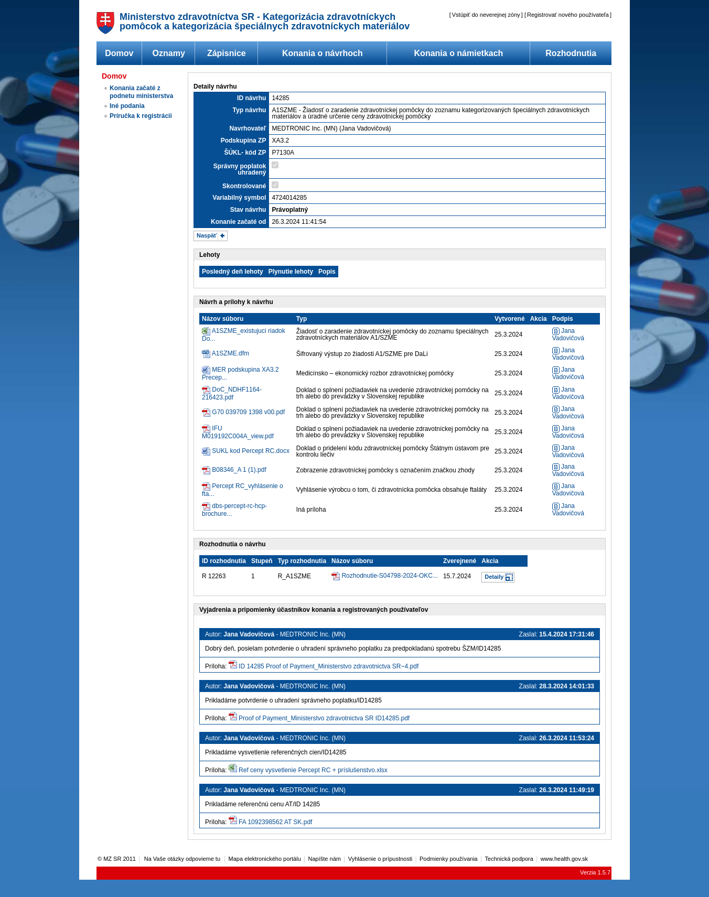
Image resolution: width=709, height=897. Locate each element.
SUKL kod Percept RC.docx (250, 451)
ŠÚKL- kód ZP (245, 152)
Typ (301, 318)
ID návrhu (251, 98)
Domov (119, 53)
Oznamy (169, 53)
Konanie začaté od (238, 221)
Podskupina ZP (243, 140)
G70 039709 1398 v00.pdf (248, 412)
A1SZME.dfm (230, 353)
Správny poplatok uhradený (239, 169)
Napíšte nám (324, 859)
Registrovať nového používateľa (568, 15)
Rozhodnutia (570, 53)
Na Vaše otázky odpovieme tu (183, 859)
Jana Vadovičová (568, 334)
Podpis (562, 318)
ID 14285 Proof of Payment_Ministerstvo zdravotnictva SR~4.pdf (328, 666)
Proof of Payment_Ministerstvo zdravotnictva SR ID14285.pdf (324, 718)
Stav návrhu (248, 209)
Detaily (494, 577)
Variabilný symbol (239, 197)
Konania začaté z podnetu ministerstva (141, 92)
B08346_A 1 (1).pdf (239, 469)
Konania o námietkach (458, 53)
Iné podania (127, 106)
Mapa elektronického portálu (265, 859)
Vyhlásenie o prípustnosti (380, 859)
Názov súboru (222, 318)
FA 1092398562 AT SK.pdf (275, 822)
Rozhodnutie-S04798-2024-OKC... (389, 575)
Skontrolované (244, 186)
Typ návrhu (249, 110)
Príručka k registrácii (141, 116)
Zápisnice (226, 53)
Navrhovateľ (247, 128)
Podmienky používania (449, 859)
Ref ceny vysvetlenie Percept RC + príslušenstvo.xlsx (313, 770)
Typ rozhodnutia (302, 561)
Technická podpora (509, 859)
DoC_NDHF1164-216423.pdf (232, 393)
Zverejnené (459, 561)
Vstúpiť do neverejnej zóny (486, 15)
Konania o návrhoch (322, 53)
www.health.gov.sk (564, 859)
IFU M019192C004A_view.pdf (238, 432)
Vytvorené (510, 318)
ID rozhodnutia (224, 561)
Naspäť (207, 235)
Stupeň (262, 561)
